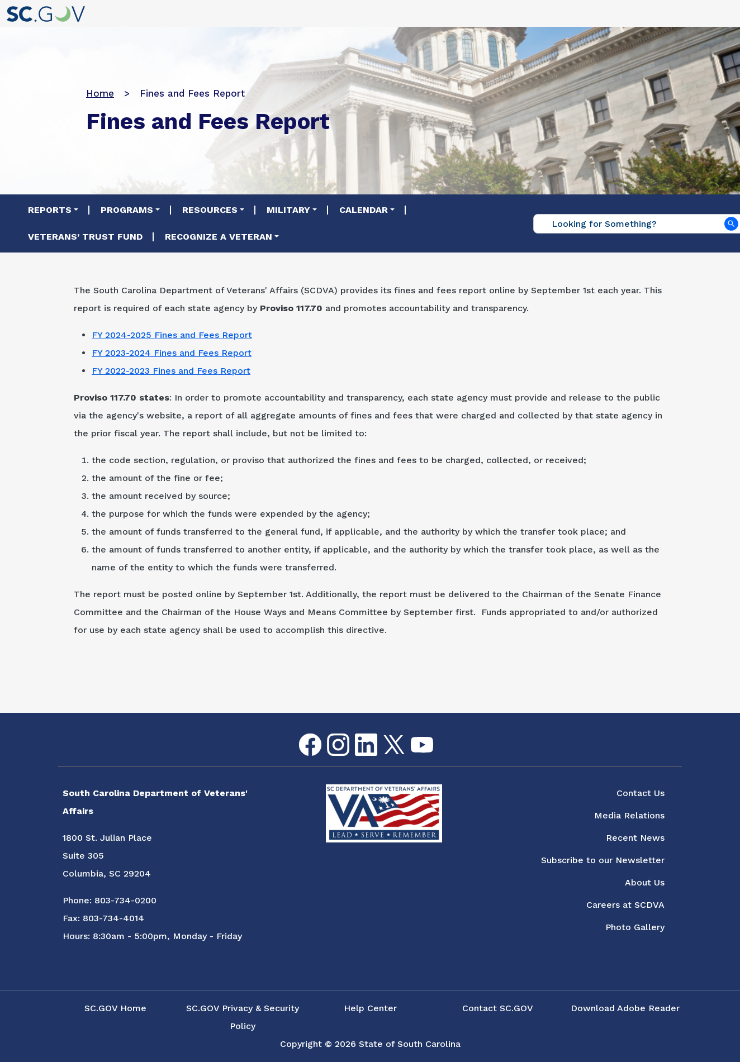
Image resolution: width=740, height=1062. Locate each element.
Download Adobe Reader (625, 1008)
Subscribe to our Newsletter (603, 860)
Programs (127, 209)
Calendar (363, 209)
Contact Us (640, 793)
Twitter (384, 735)
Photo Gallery (635, 927)
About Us (645, 882)
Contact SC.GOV (497, 1008)
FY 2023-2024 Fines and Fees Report (172, 352)
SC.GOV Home (115, 1008)
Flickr (440, 740)
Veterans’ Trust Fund (85, 236)
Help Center (370, 1008)
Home (100, 93)
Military (288, 209)
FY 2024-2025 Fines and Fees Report (172, 335)
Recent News (635, 837)
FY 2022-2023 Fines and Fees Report (171, 370)
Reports (50, 209)
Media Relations (629, 815)
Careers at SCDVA (625, 904)
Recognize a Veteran (218, 236)
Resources (210, 209)
